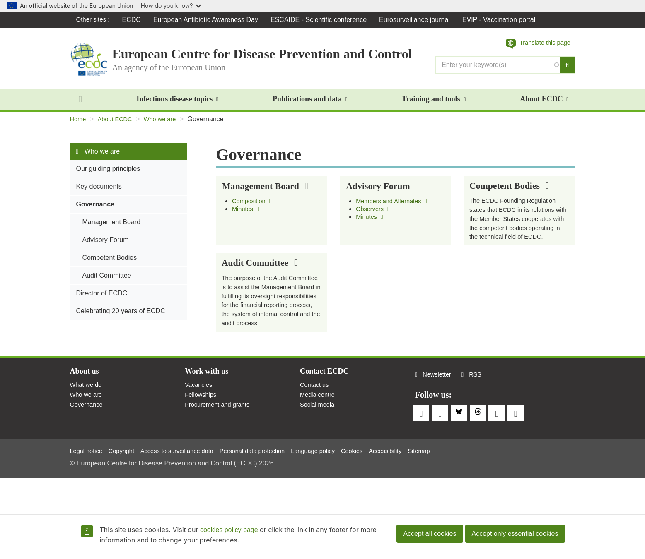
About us (86, 412)
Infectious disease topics (177, 103)
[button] (534, 44)
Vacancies (200, 426)
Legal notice (88, 485)
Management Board (111, 226)
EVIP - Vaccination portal (500, 19)
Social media (319, 448)
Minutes (247, 214)
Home (79, 123)
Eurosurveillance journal (416, 19)
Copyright (126, 485)
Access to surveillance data (186, 485)
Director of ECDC (102, 297)
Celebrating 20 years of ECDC (120, 315)
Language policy (335, 485)
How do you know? (171, 5)
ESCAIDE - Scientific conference (321, 19)
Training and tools (434, 103)
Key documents (99, 190)
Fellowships (202, 437)
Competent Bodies (109, 262)
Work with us (209, 412)
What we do (87, 426)
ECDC (133, 19)
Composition (253, 206)
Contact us (315, 426)
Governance (95, 208)
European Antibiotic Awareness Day (207, 19)
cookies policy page (229, 529)
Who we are (166, 123)
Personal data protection (268, 485)
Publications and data (310, 103)
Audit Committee (106, 279)
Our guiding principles (108, 173)
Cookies (377, 485)
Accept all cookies (429, 533)
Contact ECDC (326, 412)
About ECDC (544, 103)
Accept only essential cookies (515, 533)
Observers (374, 214)
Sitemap (450, 485)
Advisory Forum (105, 244)
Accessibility (414, 485)
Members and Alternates (395, 206)
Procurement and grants (220, 448)
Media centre (319, 437)
